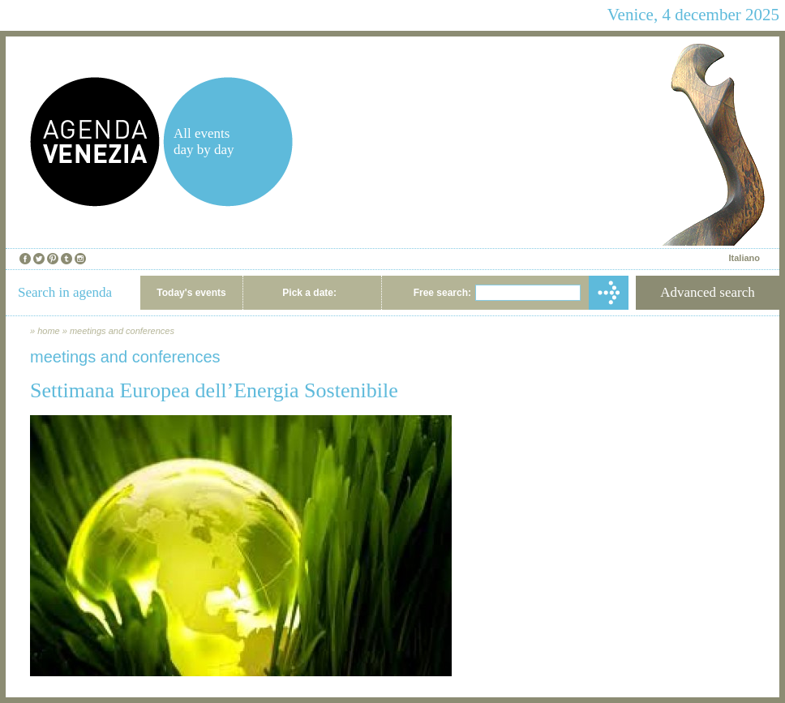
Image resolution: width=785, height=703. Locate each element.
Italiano (744, 258)
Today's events (191, 292)
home (48, 331)
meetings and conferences (122, 331)
